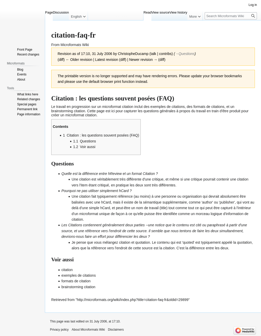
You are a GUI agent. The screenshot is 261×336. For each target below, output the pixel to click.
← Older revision (79, 60)
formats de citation (75, 281)
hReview (115, 174)
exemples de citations (167, 107)
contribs (165, 54)
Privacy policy (59, 329)
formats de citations (208, 107)
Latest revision (106, 60)
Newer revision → (143, 60)
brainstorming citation (68, 111)
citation (127, 107)
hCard (124, 191)
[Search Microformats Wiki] (231, 15)
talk (153, 54)
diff (61, 60)
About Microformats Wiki (88, 329)
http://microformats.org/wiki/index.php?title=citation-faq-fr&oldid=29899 (132, 300)
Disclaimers (116, 329)
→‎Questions (184, 54)
